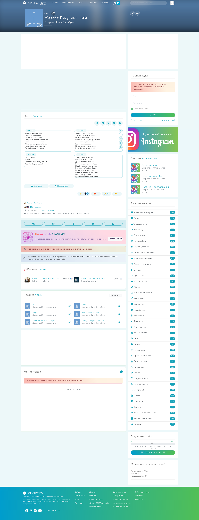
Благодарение (153, 224)
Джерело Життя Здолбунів (59, 22)
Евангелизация (153, 281)
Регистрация (136, 120)
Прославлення (150, 165)
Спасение (153, 401)
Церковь (153, 424)
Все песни (115, 295)
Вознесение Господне (153, 252)
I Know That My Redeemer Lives (45, 279)
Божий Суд (153, 230)
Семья (153, 395)
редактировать (78, 257)
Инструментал (153, 298)
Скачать (36, 186)
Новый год (153, 344)
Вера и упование (153, 247)
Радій (34, 313)
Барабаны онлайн (120, 499)
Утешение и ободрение (153, 413)
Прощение (153, 367)
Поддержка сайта (96, 499)
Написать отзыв (95, 507)
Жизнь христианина (153, 293)
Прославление (153, 361)
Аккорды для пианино (121, 503)
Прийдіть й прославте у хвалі (94, 321)
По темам (79, 503)
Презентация (38, 116)
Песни (55, 3)
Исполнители (68, 3)
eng (54, 510)
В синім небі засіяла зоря (43, 321)
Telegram (139, 499)
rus (48, 510)
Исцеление (153, 304)
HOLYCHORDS (43, 234)
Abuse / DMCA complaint (99, 503)
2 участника (35, 207)
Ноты (77, 499)
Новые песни (80, 496)
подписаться (116, 239)
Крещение (153, 316)
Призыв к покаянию (153, 356)
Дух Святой (153, 275)
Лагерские (153, 321)
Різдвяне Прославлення (155, 187)
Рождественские (153, 378)
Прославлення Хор (152, 176)
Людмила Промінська (33, 203)
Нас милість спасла (90, 313)
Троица (153, 407)
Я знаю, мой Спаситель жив (93, 279)
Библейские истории (153, 212)
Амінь (84, 305)
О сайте (92, 496)
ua (59, 510)
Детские (153, 270)
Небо (153, 338)
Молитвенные (153, 327)
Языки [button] (80, 3)
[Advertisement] (73, 51)
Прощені (36, 305)
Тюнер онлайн (119, 496)
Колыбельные (153, 310)
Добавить (93, 3)
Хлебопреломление (153, 418)
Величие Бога (153, 241)
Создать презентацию (122, 507)
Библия (153, 218)
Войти (153, 115)
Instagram (139, 496)
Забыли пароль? (167, 120)
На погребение (153, 333)
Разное (153, 373)
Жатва (153, 287)
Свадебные (153, 390)
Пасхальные (153, 350)
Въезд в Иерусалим (153, 264)
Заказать (105, 3)
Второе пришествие (153, 258)
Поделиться (61, 186)
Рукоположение (153, 384)
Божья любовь (153, 235)
